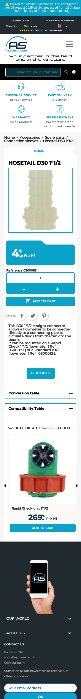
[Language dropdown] (59, 26)
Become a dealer (60, 20)
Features (40, 371)
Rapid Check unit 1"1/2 (29, 506)
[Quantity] (40, 276)
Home (39, 149)
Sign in (11, 26)
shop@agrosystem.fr (20, 655)
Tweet (33, 313)
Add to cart (43, 525)
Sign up (30, 26)
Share (21, 313)
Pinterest (44, 313)
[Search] (32, 69)
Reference (14, 268)
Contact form (14, 660)
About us (21, 20)
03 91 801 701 (13, 650)
